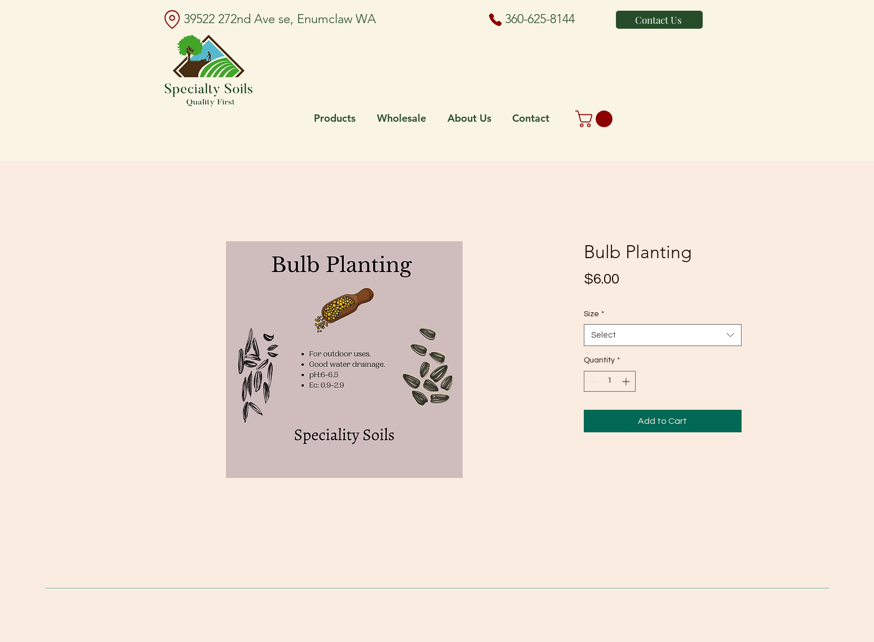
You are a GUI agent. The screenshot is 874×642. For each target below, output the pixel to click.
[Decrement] (592, 381)
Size (594, 314)
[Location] (172, 19)
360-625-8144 (540, 18)
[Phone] (495, 19)
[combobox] (663, 335)
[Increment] (627, 381)
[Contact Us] (659, 20)
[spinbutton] (610, 381)
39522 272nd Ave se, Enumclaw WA (280, 18)
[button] (595, 118)
